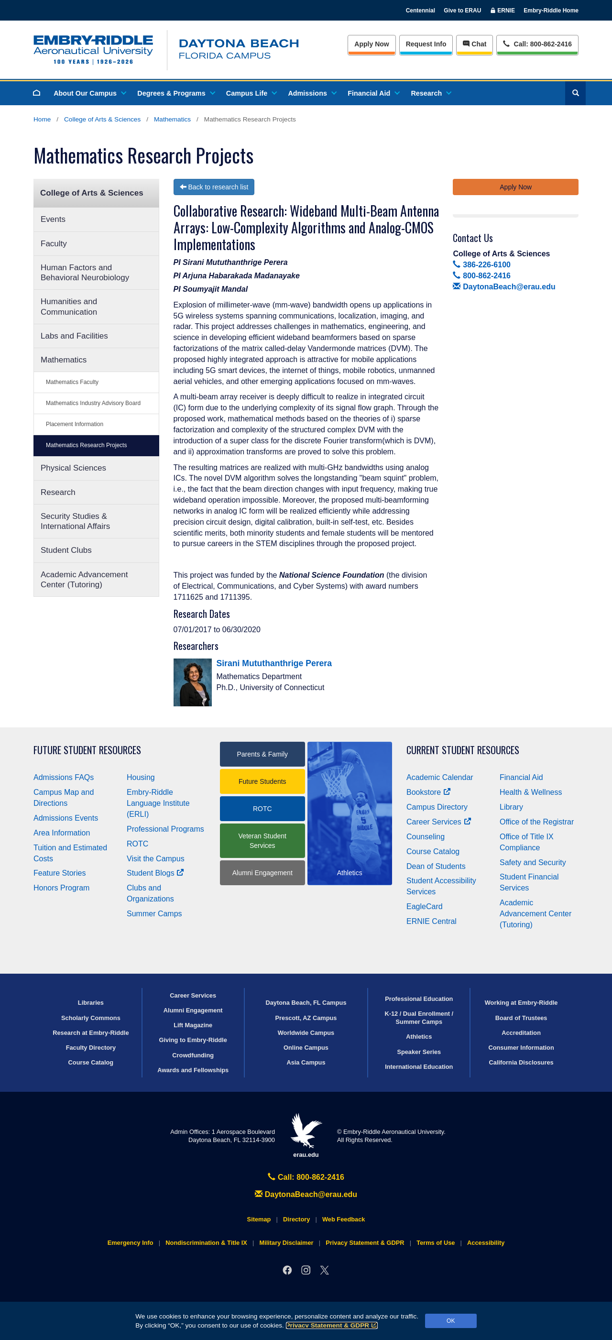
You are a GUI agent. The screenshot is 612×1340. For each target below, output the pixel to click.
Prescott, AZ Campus (306, 1017)
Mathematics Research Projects (86, 445)
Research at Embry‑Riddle (91, 1032)
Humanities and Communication (69, 306)
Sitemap (259, 1219)
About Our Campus (89, 93)
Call (537, 43)
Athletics (419, 1036)
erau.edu (306, 1135)
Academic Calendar (439, 777)
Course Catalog (432, 851)
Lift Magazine (193, 1025)
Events (53, 219)
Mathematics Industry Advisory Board (93, 403)
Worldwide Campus (306, 1032)
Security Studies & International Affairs (75, 521)
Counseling (425, 837)
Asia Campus (305, 1062)
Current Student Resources (462, 750)
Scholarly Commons (90, 1017)
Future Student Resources (87, 750)
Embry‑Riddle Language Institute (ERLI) (158, 803)
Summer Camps (154, 914)
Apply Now (371, 44)
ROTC (137, 844)
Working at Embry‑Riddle (521, 1002)
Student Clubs (66, 550)
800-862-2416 (481, 276)
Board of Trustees (521, 1017)
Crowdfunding (193, 1055)
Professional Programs (165, 829)
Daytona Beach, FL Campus (305, 1002)
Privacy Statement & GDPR (332, 1325)
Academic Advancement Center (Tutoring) (84, 579)
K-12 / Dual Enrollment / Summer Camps (418, 1017)
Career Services (438, 822)
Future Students (262, 781)
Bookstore (428, 792)
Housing (141, 777)
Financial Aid (373, 93)
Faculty (54, 243)
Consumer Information (521, 1047)
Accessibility (485, 1242)
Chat (474, 44)
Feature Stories (59, 873)
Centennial (420, 10)
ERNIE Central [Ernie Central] (431, 921)
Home (42, 119)
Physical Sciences (73, 467)
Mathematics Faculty (72, 382)
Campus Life (251, 93)
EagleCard (424, 906)
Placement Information (74, 424)
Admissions (312, 93)
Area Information (61, 833)
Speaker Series (419, 1051)
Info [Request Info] (426, 44)
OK (451, 1321)
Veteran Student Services (262, 840)
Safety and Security (533, 862)
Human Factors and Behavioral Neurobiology (85, 272)
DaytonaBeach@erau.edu (504, 287)
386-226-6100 (481, 265)
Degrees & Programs (175, 93)
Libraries (91, 1002)
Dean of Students (436, 866)
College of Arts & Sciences (102, 119)
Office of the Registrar (537, 822)
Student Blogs (155, 873)
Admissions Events (65, 818)
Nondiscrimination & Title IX (206, 1242)
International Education (419, 1066)
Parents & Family (262, 754)
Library (511, 807)
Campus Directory (437, 807)
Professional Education (419, 998)
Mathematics (172, 119)
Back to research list (214, 187)
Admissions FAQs (63, 777)
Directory (296, 1219)
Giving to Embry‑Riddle (193, 1039)
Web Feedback (343, 1219)
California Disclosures (521, 1062)
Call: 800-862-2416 (306, 1177)
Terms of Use (435, 1242)
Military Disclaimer (286, 1242)
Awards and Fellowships (193, 1070)
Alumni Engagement (262, 873)
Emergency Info (130, 1242)
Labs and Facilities (74, 335)
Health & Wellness (531, 792)
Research (430, 93)
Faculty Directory (91, 1047)
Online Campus (306, 1047)
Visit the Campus (156, 859)
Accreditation (521, 1032)
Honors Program (61, 888)
